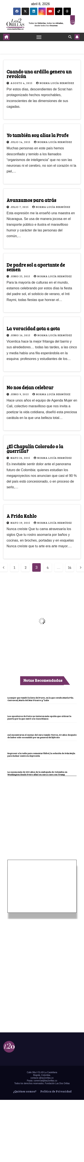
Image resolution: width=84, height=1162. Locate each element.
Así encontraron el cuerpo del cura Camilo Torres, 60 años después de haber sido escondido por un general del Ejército (42, 736)
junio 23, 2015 (21, 276)
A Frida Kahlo (21, 516)
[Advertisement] (42, 807)
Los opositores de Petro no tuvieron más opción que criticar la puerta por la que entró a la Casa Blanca (39, 717)
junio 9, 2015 (20, 394)
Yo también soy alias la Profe (38, 135)
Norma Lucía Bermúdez (55, 83)
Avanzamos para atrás (31, 200)
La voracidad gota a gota (33, 328)
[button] (70, 37)
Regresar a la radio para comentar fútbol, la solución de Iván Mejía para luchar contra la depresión (41, 754)
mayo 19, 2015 (21, 522)
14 (69, 567)
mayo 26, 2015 (21, 457)
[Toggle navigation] (39, 37)
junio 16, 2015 (21, 335)
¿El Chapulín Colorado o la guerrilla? (35, 448)
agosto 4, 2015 (22, 83)
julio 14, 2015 (21, 142)
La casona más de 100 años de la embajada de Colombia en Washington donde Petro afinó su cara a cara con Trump (37, 773)
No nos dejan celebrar (30, 387)
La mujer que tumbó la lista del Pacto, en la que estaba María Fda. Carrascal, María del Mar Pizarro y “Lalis (40, 699)
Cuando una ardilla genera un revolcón (39, 73)
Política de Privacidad (55, 1091)
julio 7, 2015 (20, 207)
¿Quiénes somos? (24, 1091)
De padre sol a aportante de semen (36, 267)
